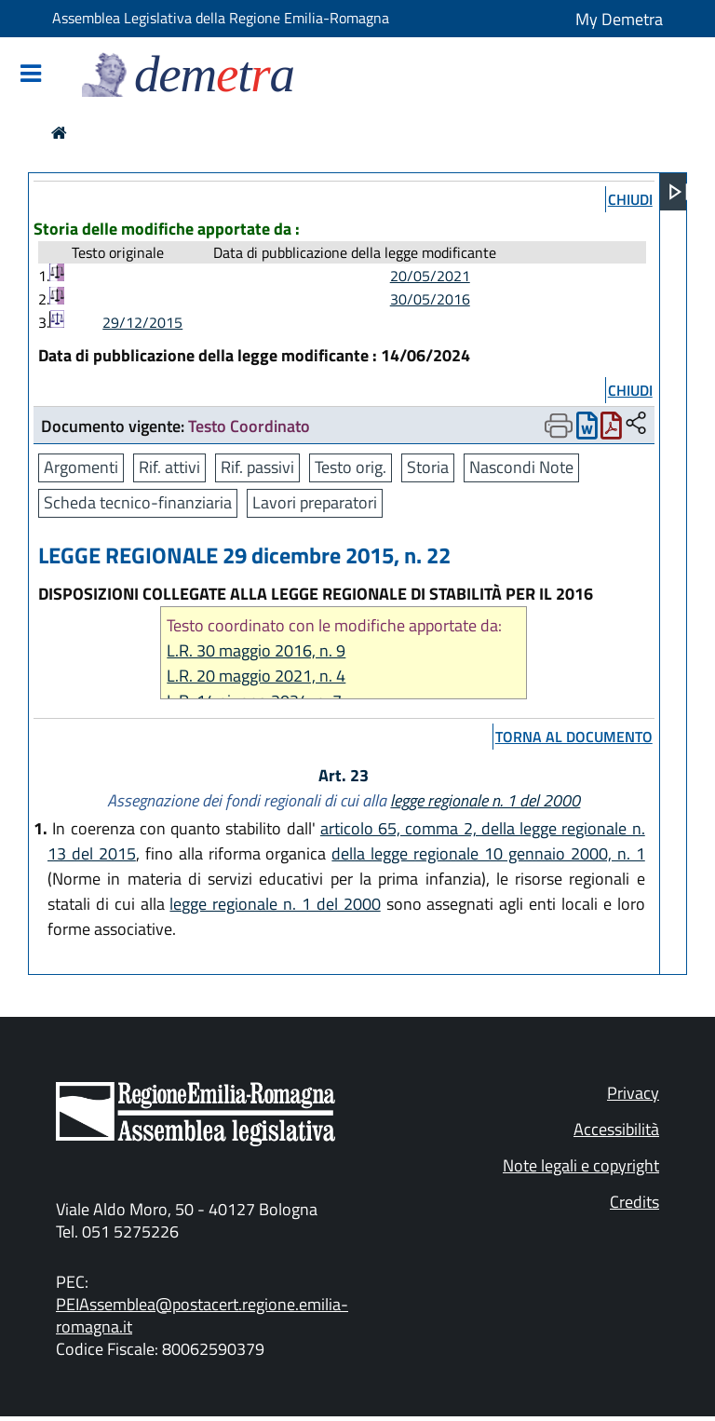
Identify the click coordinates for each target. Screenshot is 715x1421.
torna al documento (574, 736)
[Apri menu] (678, 191)
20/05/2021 (430, 275)
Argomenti (81, 467)
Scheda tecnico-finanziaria (138, 502)
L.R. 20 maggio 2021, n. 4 (256, 675)
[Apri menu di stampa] (559, 426)
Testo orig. (350, 467)
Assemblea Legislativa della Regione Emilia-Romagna (220, 18)
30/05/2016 (430, 299)
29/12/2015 (142, 322)
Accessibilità (616, 1129)
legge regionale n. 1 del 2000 (485, 800)
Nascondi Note (521, 467)
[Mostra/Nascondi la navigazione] (30, 74)
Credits (634, 1201)
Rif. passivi (257, 467)
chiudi (630, 199)
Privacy (633, 1092)
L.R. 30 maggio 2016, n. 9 (256, 650)
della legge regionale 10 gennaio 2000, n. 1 (487, 853)
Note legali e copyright (581, 1165)
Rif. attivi (169, 467)
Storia (428, 467)
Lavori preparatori (314, 502)
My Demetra (619, 19)
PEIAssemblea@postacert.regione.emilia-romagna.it (202, 1315)
